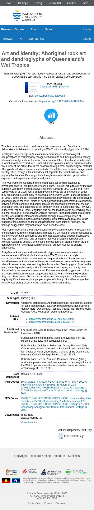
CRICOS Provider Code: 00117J (47, 496)
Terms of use (34, 503)
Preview (64, 86)
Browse (8, 38)
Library (38, 3)
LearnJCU (55, 3)
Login (87, 29)
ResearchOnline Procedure (47, 455)
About (34, 29)
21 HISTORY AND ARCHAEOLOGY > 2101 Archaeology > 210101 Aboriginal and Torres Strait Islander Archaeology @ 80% (54, 390)
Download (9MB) (49, 86)
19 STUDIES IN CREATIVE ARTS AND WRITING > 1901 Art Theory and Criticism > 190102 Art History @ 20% (54, 383)
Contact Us (36, 38)
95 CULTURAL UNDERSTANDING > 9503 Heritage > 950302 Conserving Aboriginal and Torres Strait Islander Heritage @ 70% (55, 407)
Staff (8, 3)
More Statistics (29, 422)
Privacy (48, 503)
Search (50, 29)
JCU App (23, 3)
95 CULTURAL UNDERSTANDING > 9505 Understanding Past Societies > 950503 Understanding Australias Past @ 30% (56, 400)
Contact (71, 3)
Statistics (74, 455)
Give (85, 3)
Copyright (20, 455)
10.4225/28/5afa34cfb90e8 (50, 95)
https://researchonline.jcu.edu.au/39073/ (51, 321)
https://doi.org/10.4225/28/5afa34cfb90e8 (62, 101)
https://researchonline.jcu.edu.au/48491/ (51, 319)
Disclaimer (61, 503)
